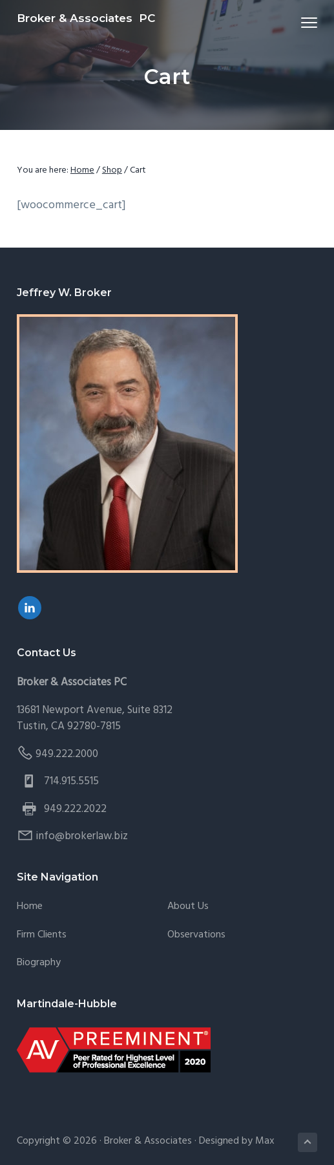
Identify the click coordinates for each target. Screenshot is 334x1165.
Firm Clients (42, 935)
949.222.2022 (75, 809)
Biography (39, 963)
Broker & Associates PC (86, 18)
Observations (196, 935)
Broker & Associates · (151, 1141)
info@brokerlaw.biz (82, 836)
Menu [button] (304, 22)
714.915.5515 (71, 781)
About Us (188, 907)
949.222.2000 (67, 754)
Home (30, 907)
